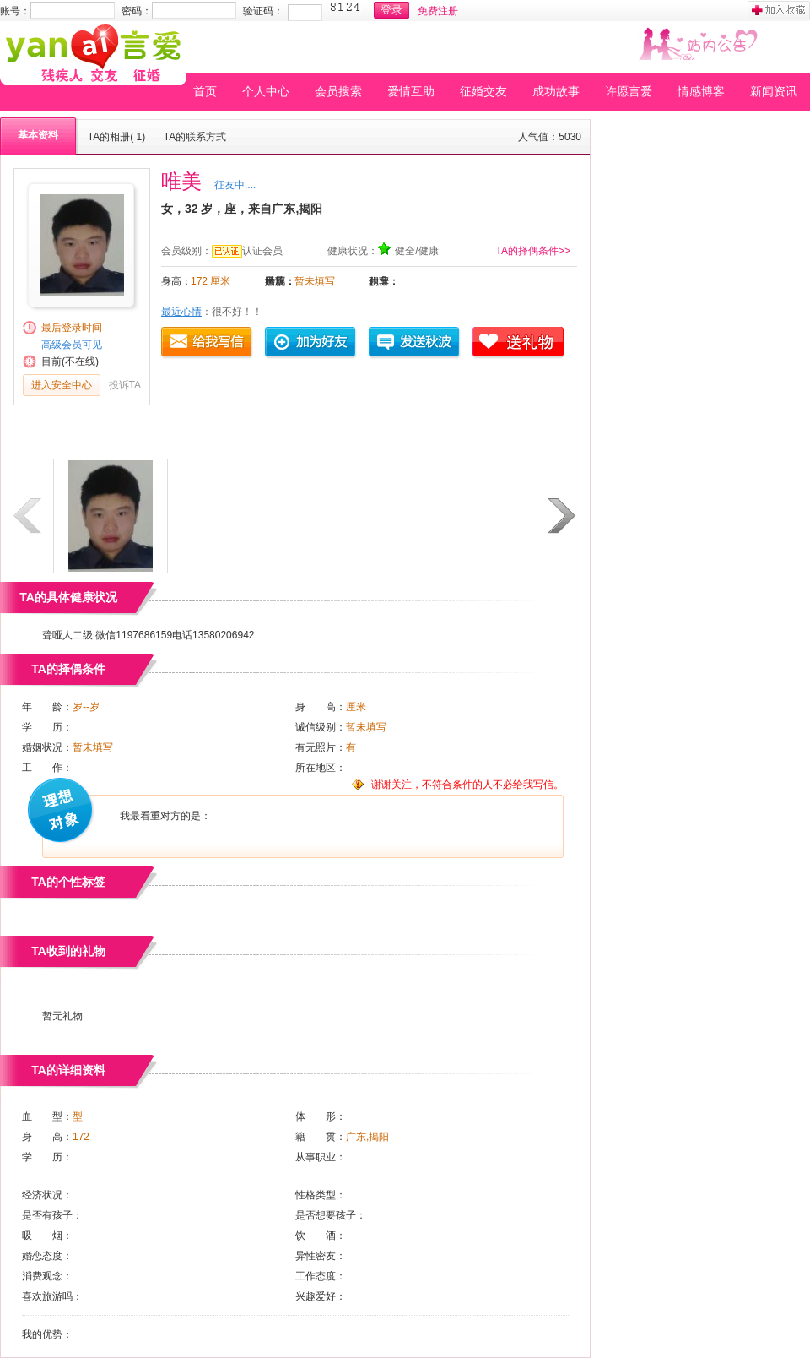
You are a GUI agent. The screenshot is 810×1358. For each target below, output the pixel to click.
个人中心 (265, 91)
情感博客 (701, 91)
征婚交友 (483, 91)
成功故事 (556, 91)
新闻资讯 (773, 91)
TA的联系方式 (195, 137)
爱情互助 (411, 91)
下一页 (562, 516)
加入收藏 (779, 10)
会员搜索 (338, 91)
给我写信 (208, 343)
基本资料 (38, 135)
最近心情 (181, 312)
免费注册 (438, 11)
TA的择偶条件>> (533, 251)
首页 (205, 91)
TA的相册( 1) (116, 137)
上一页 (28, 516)
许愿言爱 (628, 91)
